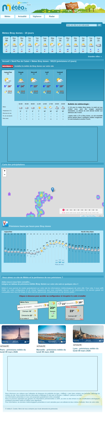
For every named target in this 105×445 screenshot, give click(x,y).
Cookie (15, 409)
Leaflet (83, 216)
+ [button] (4, 171)
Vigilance (37, 16)
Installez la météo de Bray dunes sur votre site (34, 66)
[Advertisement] (52, 144)
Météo (7, 16)
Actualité (22, 16)
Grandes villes (95, 57)
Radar (52, 16)
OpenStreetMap (91, 216)
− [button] (4, 175)
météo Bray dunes (38, 284)
